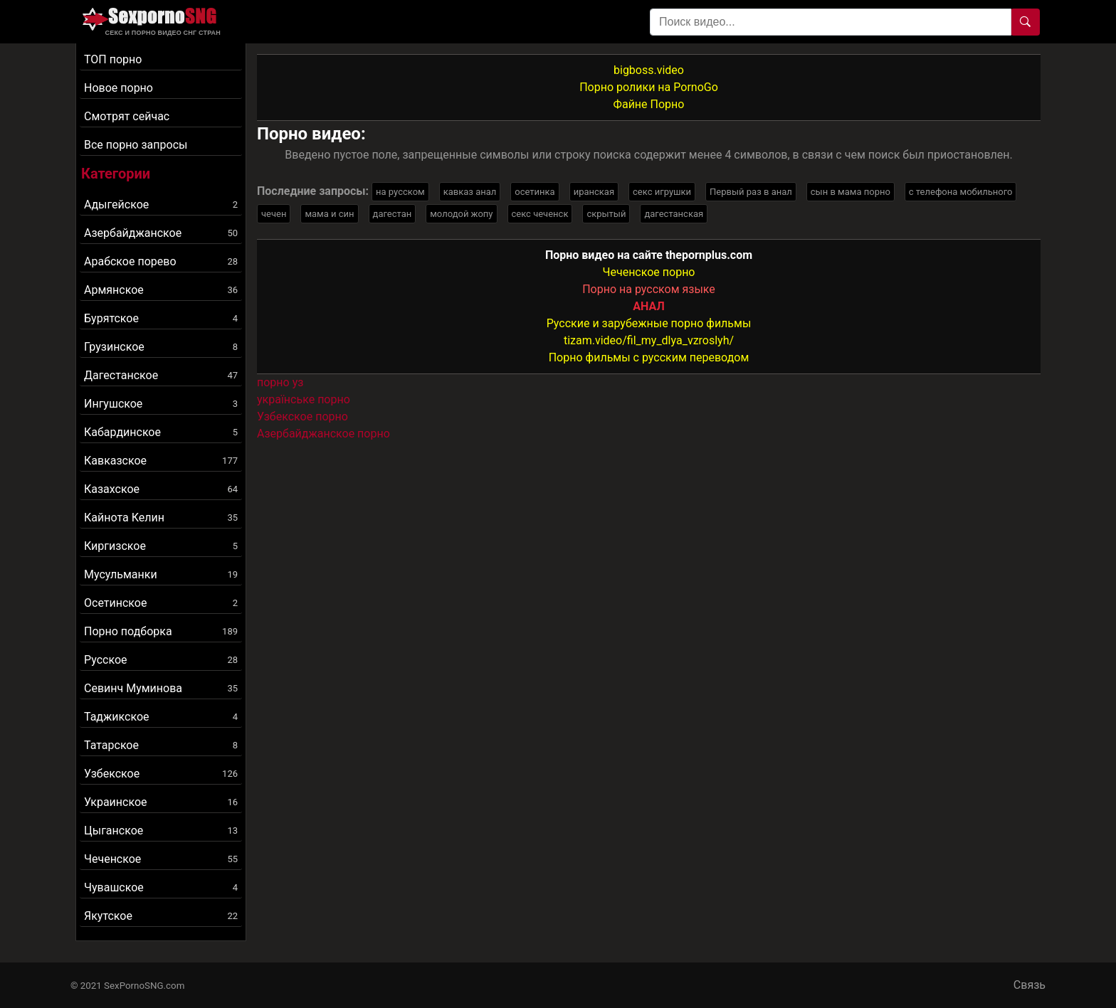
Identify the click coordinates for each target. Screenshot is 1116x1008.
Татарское (161, 745)
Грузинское (161, 347)
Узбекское (161, 773)
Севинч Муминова (161, 688)
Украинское (161, 802)
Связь (1030, 985)
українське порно (303, 399)
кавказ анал (470, 191)
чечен (273, 213)
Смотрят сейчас (126, 116)
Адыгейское (161, 204)
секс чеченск (540, 213)
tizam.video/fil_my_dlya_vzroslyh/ (649, 340)
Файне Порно (649, 104)
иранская (594, 191)
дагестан (392, 213)
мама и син (329, 213)
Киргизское (161, 546)
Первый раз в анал (751, 191)
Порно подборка (161, 631)
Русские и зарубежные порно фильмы (649, 323)
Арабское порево (161, 261)
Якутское (161, 916)
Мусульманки (161, 574)
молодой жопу (461, 213)
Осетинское (161, 603)
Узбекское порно (302, 416)
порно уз (280, 382)
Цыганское (161, 830)
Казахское (161, 489)
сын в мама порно (850, 191)
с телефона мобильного (961, 191)
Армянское (161, 290)
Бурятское (161, 318)
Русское (161, 660)
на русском (400, 191)
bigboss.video (649, 70)
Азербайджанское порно (323, 433)
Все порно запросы (135, 145)
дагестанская (673, 213)
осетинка (534, 191)
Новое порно (118, 88)
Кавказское (161, 460)
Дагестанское (161, 375)
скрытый (606, 213)
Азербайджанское (161, 233)
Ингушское (161, 403)
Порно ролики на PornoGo (648, 87)
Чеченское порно (649, 272)
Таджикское (161, 716)
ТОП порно (113, 59)
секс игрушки (662, 191)
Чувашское (161, 887)
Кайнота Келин (161, 517)
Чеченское (161, 859)
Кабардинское (161, 432)
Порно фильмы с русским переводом (649, 357)
